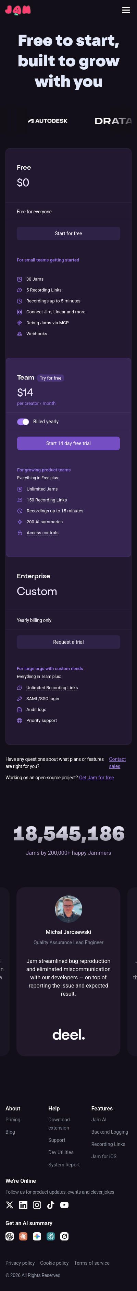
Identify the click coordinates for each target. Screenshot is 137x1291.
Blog (10, 1132)
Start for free (68, 233)
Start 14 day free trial (68, 443)
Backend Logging (109, 1132)
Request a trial (68, 642)
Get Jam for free (96, 777)
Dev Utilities (60, 1152)
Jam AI (99, 1119)
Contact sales (117, 762)
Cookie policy (54, 1263)
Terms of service (92, 1263)
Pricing (12, 1119)
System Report (63, 1164)
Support (56, 1140)
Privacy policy (20, 1263)
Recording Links (108, 1144)
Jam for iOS (104, 1156)
